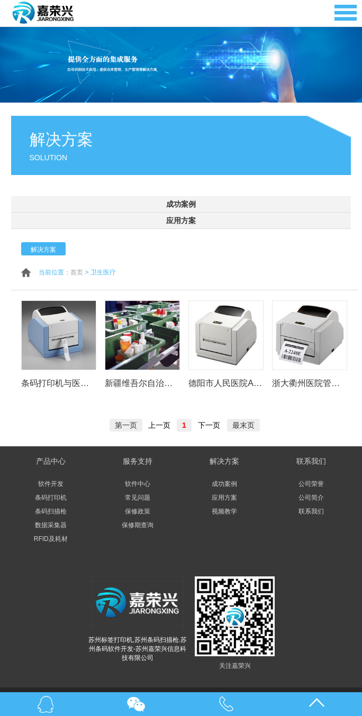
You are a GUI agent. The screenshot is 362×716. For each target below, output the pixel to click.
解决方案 (43, 249)
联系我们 (311, 511)
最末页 (243, 425)
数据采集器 (51, 525)
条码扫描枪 (51, 511)
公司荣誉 (311, 484)
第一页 (126, 425)
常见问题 (137, 497)
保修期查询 (137, 525)
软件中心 (137, 484)
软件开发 (51, 484)
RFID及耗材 (51, 539)
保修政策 (137, 511)
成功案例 (181, 204)
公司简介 (311, 497)
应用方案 (181, 220)
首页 (76, 272)
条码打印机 (51, 497)
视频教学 (224, 511)
